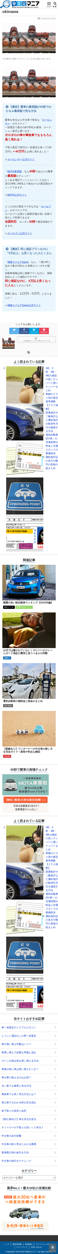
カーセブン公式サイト (19, 233)
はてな (34, 331)
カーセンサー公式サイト (21, 159)
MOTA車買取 (14, 171)
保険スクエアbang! (17, 262)
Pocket (44, 331)
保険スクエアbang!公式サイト (24, 305)
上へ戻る (52, 1249)
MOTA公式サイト (17, 195)
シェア (24, 331)
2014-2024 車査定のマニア (27, 1252)
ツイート (14, 331)
